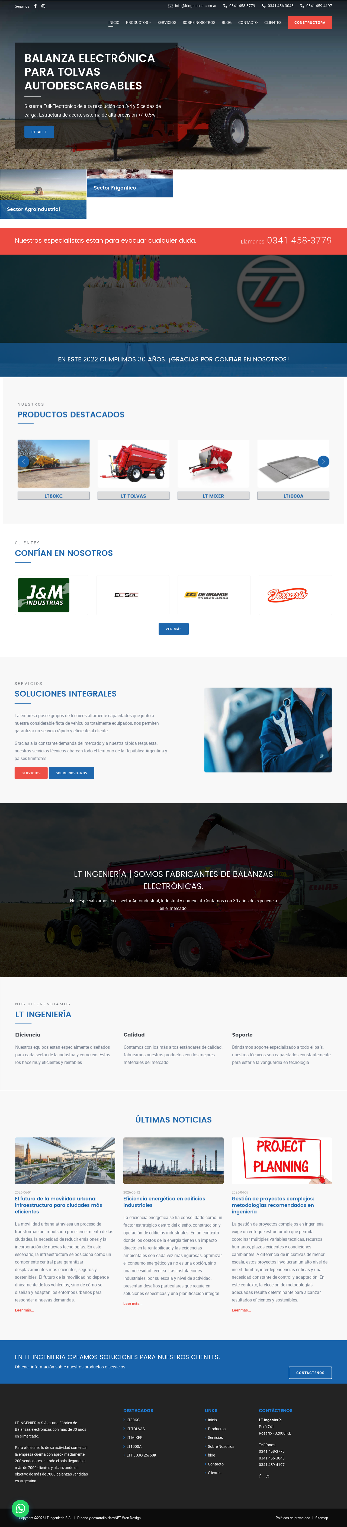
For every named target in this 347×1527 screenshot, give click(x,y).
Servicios (167, 22)
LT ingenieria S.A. (58, 1517)
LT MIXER (135, 1437)
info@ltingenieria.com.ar (196, 5)
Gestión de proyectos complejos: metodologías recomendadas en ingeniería (273, 1213)
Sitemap (321, 1517)
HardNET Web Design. (124, 1517)
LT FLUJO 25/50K (141, 1455)
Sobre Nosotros (199, 22)
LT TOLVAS (136, 1428)
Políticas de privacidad (293, 1517)
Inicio (114, 22)
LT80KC (133, 1419)
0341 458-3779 (299, 240)
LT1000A (134, 1446)
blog (227, 22)
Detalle (39, 132)
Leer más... (24, 1317)
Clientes (272, 22)
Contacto (248, 22)
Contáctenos (310, 1361)
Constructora (310, 22)
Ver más (174, 554)
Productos (137, 22)
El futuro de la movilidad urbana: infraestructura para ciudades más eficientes (58, 1213)
